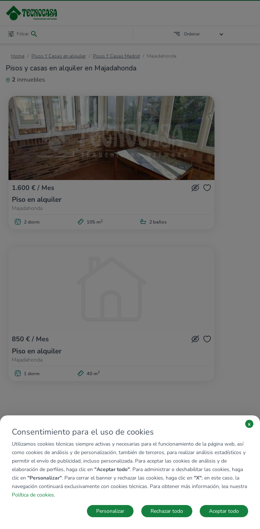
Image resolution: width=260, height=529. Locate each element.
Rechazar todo (167, 511)
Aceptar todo (224, 511)
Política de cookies (33, 494)
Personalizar (110, 511)
